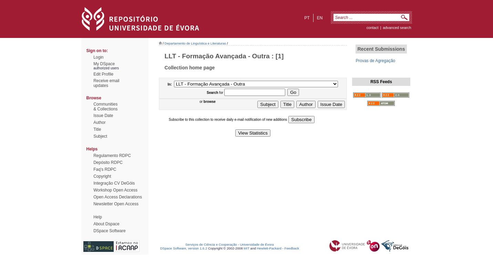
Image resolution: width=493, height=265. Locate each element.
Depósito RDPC (108, 162)
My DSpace (104, 63)
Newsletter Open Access (115, 204)
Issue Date (103, 115)
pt (306, 18)
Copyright (102, 176)
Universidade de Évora (257, 244)
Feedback (291, 248)
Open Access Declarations (117, 197)
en (320, 18)
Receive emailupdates (106, 83)
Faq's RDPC (104, 169)
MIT (246, 248)
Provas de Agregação (375, 60)
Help (97, 217)
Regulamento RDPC (112, 155)
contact (373, 28)
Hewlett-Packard (269, 248)
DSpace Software (109, 230)
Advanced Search (397, 28)
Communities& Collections (105, 106)
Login (98, 57)
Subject (100, 136)
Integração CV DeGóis (114, 183)
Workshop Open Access (115, 190)
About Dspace (106, 224)
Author (99, 122)
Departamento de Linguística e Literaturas (195, 43)
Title (97, 129)
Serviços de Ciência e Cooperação (211, 244)
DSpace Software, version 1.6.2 (183, 248)
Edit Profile (103, 74)
